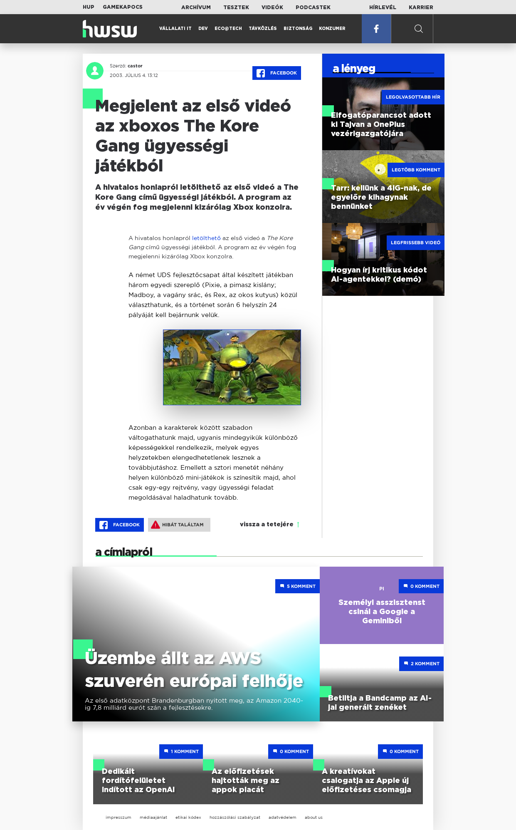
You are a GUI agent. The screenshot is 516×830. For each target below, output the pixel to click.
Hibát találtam (177, 524)
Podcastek (313, 7)
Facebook (277, 73)
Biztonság (298, 29)
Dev (203, 29)
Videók (272, 7)
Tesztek (236, 7)
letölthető (206, 238)
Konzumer (332, 29)
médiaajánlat (153, 817)
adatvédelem (282, 817)
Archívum (196, 7)
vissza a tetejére (267, 525)
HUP (88, 7)
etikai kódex (188, 817)
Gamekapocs (123, 7)
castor (135, 66)
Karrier (421, 7)
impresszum (118, 817)
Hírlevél (382, 7)
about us (314, 817)
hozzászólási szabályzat (235, 817)
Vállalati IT (175, 29)
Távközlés (263, 29)
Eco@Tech (228, 29)
